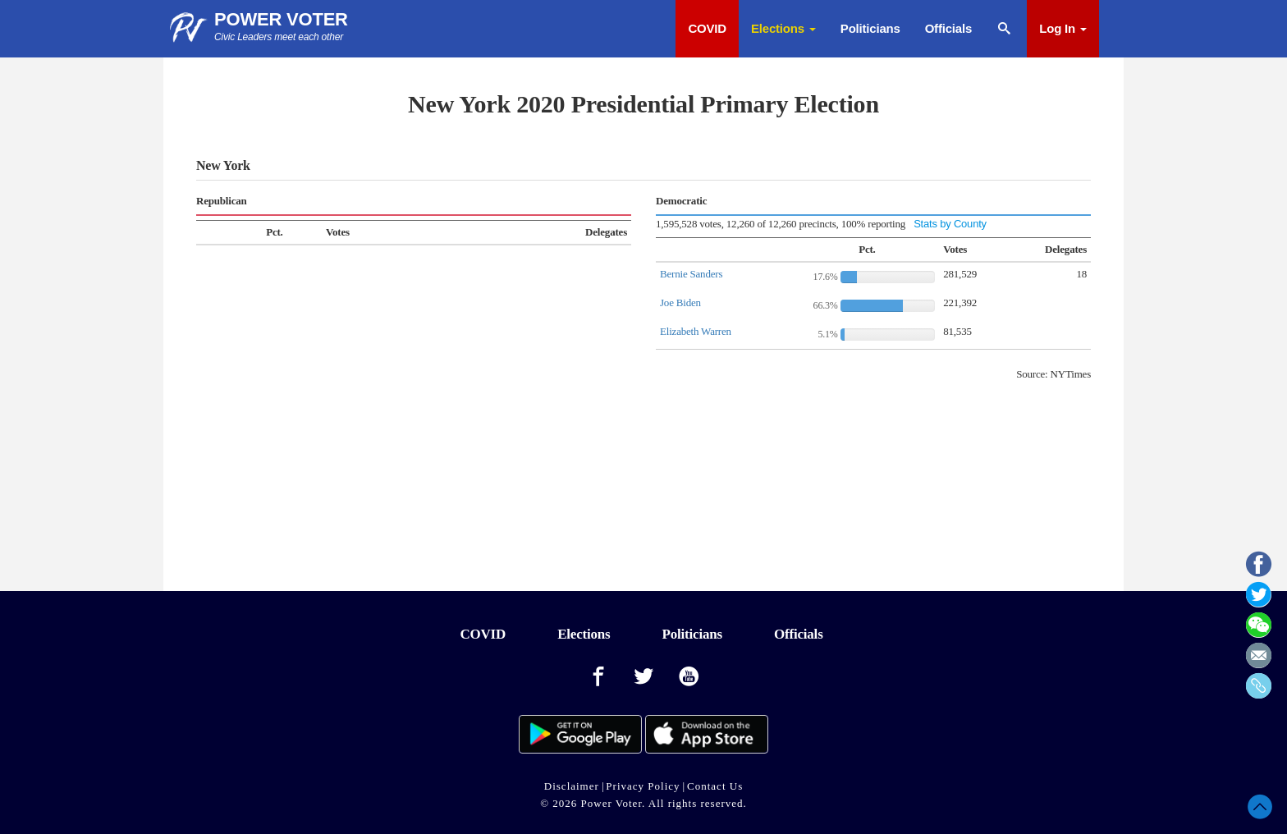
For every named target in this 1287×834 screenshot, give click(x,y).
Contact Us (715, 786)
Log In (1063, 28)
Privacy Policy (643, 786)
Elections (783, 28)
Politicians (870, 28)
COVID (707, 28)
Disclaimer (571, 786)
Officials (948, 28)
